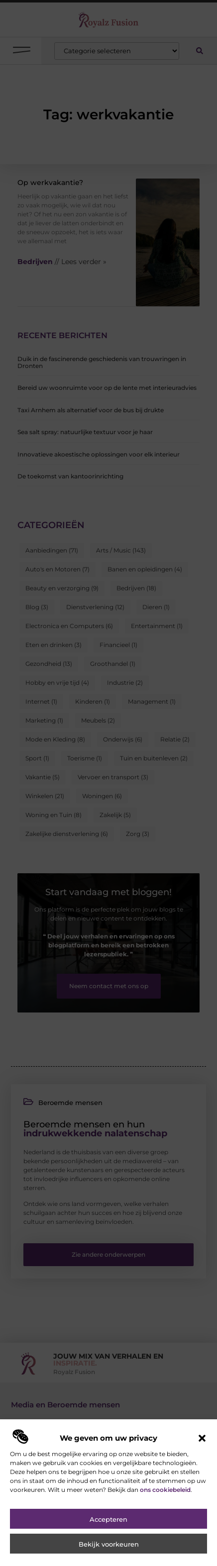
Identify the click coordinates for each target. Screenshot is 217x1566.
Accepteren (108, 1550)
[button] (202, 1469)
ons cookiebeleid (165, 1520)
